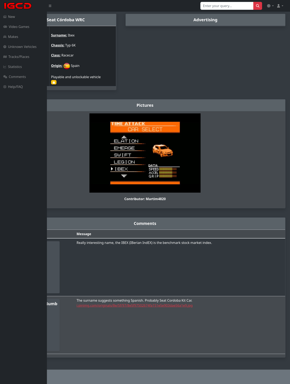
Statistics (12, 66)
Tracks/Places (16, 56)
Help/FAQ (13, 86)
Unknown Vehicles (19, 46)
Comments (14, 76)
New (9, 16)
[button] (270, 6)
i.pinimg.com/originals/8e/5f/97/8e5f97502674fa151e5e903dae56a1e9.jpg (170, 305)
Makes (10, 36)
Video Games (16, 26)
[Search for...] (227, 6)
